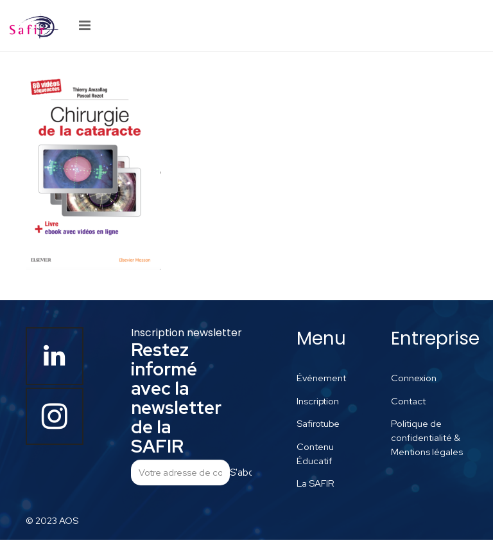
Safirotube (318, 423)
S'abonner (241, 472)
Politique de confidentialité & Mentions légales (427, 437)
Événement (321, 378)
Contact (408, 401)
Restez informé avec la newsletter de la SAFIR (176, 398)
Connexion (414, 378)
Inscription (318, 401)
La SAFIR (315, 483)
